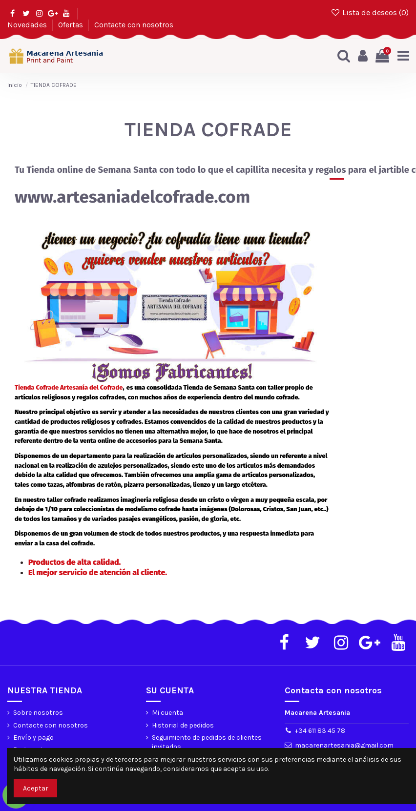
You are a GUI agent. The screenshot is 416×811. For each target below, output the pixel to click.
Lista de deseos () (369, 12)
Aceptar (35, 788)
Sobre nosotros (38, 713)
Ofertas (71, 24)
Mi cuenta (167, 713)
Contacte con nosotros (133, 24)
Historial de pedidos (183, 725)
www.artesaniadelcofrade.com (132, 197)
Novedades (28, 24)
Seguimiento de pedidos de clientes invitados (207, 742)
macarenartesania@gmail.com (344, 745)
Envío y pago (33, 737)
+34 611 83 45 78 (320, 731)
